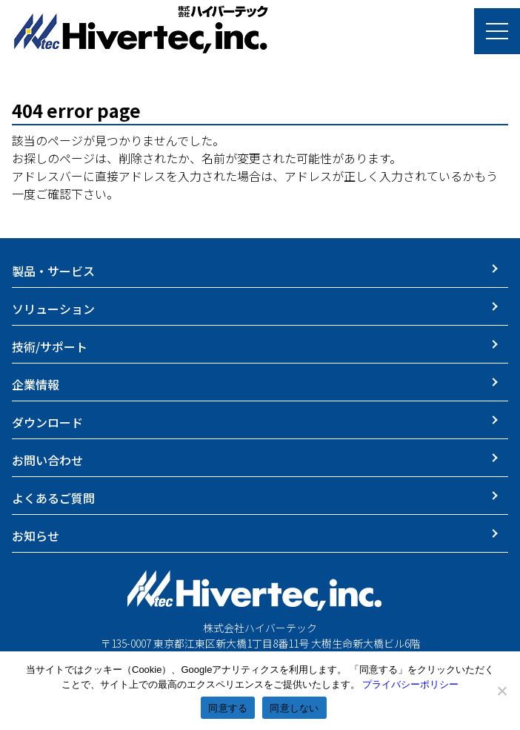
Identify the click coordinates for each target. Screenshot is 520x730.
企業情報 (35, 384)
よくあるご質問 (53, 498)
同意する (227, 708)
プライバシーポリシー (410, 684)
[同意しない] (501, 690)
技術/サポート (49, 346)
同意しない (294, 708)
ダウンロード (47, 422)
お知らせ (35, 536)
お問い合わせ (47, 460)
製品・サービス (53, 271)
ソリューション (53, 309)
